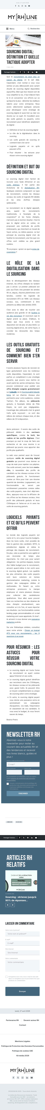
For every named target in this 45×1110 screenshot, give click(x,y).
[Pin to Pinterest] (28, 72)
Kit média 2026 (22, 1056)
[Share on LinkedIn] (32, 72)
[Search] (33, 28)
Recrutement (17, 47)
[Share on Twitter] (24, 72)
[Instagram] (22, 6)
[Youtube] (29, 6)
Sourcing (19, 822)
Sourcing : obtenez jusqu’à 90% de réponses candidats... (20, 899)
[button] (7, 905)
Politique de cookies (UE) (22, 1051)
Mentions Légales (22, 1041)
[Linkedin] (25, 6)
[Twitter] (19, 6)
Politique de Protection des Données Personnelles (22, 1046)
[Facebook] (15, 6)
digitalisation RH (32, 188)
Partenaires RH (12, 1020)
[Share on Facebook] (20, 72)
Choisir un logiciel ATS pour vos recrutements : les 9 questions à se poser (23, 633)
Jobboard (9, 822)
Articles (9, 47)
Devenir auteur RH (31, 1020)
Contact (22, 1025)
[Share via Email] (36, 72)
